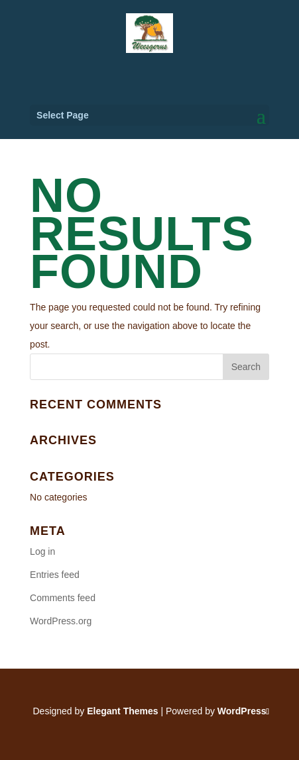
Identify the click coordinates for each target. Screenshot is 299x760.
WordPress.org (60, 621)
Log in (42, 551)
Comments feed (62, 598)
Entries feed (55, 574)
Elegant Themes (122, 711)
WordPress (242, 711)
